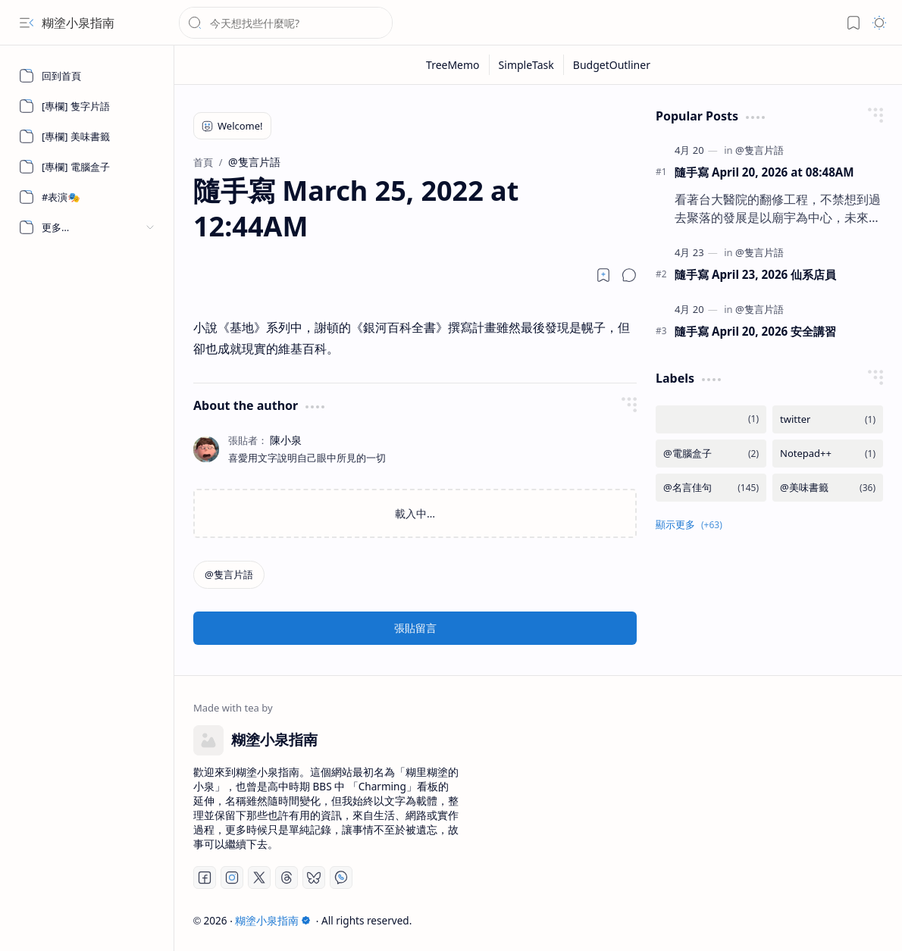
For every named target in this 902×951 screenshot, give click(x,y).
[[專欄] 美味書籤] (87, 136)
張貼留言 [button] (415, 628)
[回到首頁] (87, 76)
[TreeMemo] (453, 65)
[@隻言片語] (229, 575)
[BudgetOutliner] (611, 65)
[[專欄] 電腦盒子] (87, 167)
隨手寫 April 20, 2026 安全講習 (755, 331)
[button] (26, 22)
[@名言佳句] (711, 488)
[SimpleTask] (527, 65)
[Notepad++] (827, 454)
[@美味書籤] (827, 488)
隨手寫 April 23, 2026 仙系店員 (755, 274)
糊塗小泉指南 (78, 22)
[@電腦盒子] (711, 454)
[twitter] (827, 419)
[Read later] (603, 275)
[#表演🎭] (87, 197)
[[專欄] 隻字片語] (87, 106)
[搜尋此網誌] (286, 23)
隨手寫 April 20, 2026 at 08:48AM (764, 172)
